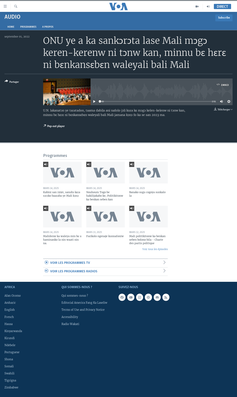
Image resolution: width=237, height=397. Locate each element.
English (9, 309)
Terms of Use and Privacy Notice (83, 309)
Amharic (10, 302)
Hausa (8, 324)
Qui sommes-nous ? (74, 295)
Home (10, 27)
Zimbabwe (11, 387)
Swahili (9, 373)
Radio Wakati (70, 324)
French (9, 317)
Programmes (28, 27)
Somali (9, 366)
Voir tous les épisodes (155, 249)
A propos (47, 27)
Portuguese (11, 352)
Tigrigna (10, 380)
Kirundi (9, 338)
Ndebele (9, 345)
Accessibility (69, 317)
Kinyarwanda (13, 331)
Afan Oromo (12, 295)
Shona (8, 359)
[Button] (12, 82)
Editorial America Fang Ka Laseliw (84, 302)
